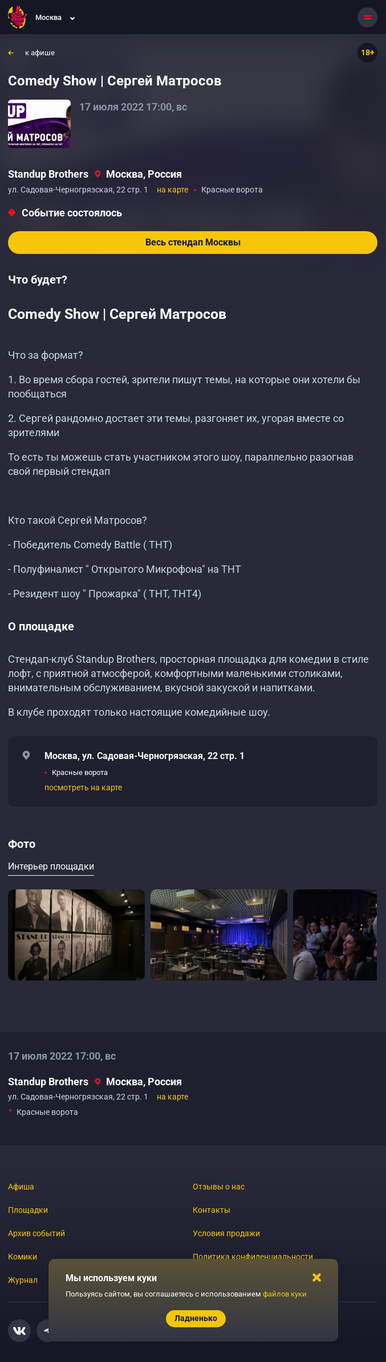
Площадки (28, 1210)
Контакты (211, 1210)
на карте (172, 189)
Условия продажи (226, 1233)
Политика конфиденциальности (253, 1256)
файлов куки (285, 1294)
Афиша (21, 1186)
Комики (22, 1256)
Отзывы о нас (219, 1186)
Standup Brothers (48, 174)
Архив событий (36, 1233)
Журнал (23, 1280)
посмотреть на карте (83, 787)
